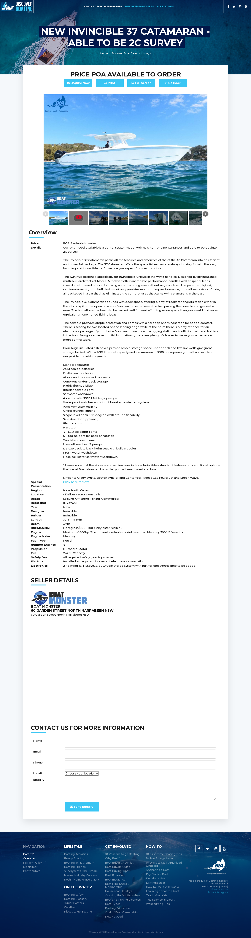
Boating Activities (76, 854)
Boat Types (112, 904)
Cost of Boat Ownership (121, 912)
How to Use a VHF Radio (162, 887)
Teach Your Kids (156, 895)
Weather (70, 907)
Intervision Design (154, 932)
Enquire (78, 83)
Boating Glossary (75, 899)
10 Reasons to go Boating (122, 854)
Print (109, 83)
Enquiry (38, 779)
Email (37, 751)
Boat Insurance (115, 879)
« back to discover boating (103, 6)
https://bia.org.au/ (218, 892)
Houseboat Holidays (118, 891)
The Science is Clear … (161, 899)
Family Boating (74, 858)
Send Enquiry (81, 806)
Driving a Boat (155, 882)
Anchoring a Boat (157, 870)
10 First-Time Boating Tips (164, 854)
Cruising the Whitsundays (122, 895)
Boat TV (28, 854)
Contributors (31, 871)
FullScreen (141, 83)
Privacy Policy (32, 862)
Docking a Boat (156, 878)
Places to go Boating (78, 911)
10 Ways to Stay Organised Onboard (164, 864)
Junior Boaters (74, 903)
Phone (38, 762)
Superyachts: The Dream (81, 871)
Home (104, 53)
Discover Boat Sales (139, 6)
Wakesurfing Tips (158, 904)
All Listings (165, 6)
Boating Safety (74, 894)
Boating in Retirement (79, 862)
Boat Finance (114, 875)
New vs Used (114, 916)
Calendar (29, 858)
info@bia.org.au (219, 889)
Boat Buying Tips (116, 871)
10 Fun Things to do (159, 858)
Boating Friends (75, 867)
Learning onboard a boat (162, 891)
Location (39, 773)
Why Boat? (112, 858)
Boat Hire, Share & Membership (117, 885)
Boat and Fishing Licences (123, 899)
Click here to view (76, 482)
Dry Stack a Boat (157, 874)
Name (37, 740)
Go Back (173, 83)
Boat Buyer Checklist (119, 862)
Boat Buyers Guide (117, 867)
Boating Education (117, 908)
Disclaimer (30, 867)
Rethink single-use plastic (82, 879)
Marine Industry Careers (80, 875)
